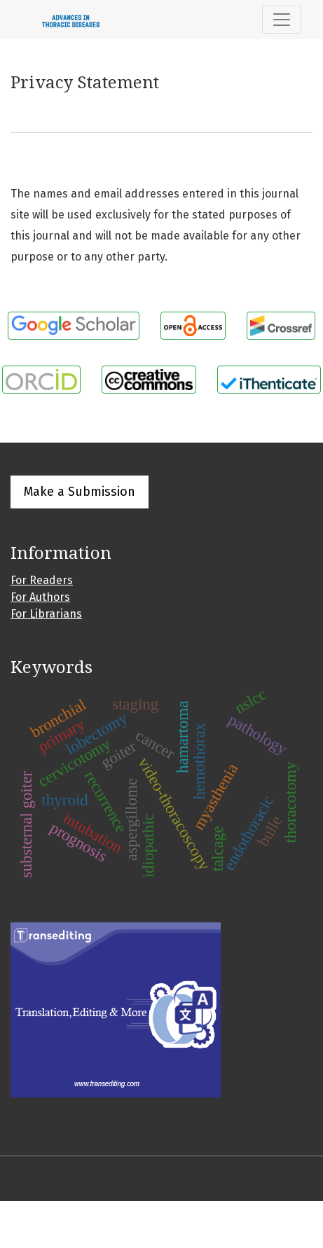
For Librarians (46, 613)
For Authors (40, 597)
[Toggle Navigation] (281, 20)
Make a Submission (79, 491)
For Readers (42, 580)
